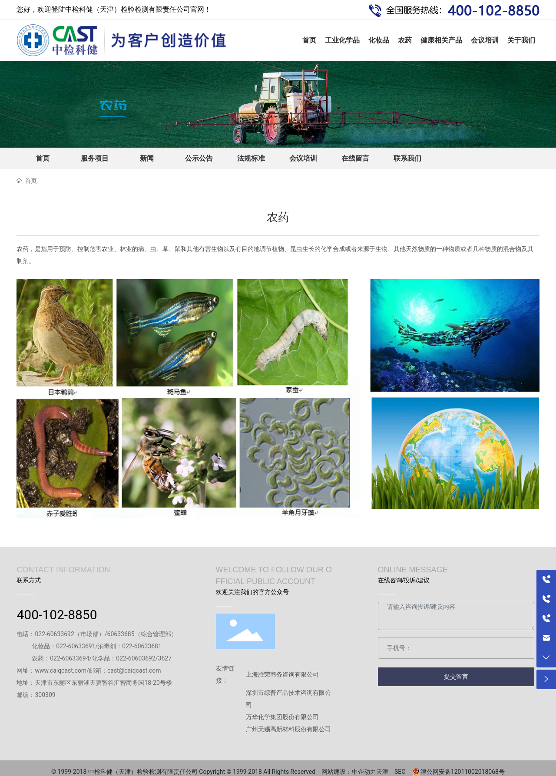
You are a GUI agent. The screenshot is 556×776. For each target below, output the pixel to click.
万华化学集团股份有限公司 (282, 716)
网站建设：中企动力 (348, 771)
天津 (385, 771)
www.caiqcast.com (60, 670)
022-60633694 (69, 658)
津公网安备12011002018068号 (462, 771)
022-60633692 (54, 634)
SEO (403, 771)
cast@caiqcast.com (134, 670)
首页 (43, 158)
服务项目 (95, 158)
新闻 (147, 158)
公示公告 (199, 158)
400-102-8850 (57, 614)
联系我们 (407, 158)
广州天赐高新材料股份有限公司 (288, 729)
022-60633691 (75, 646)
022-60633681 (141, 646)
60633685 (121, 634)
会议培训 (303, 158)
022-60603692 (135, 658)
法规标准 (251, 158)
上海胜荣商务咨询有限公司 (282, 674)
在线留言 (355, 158)
